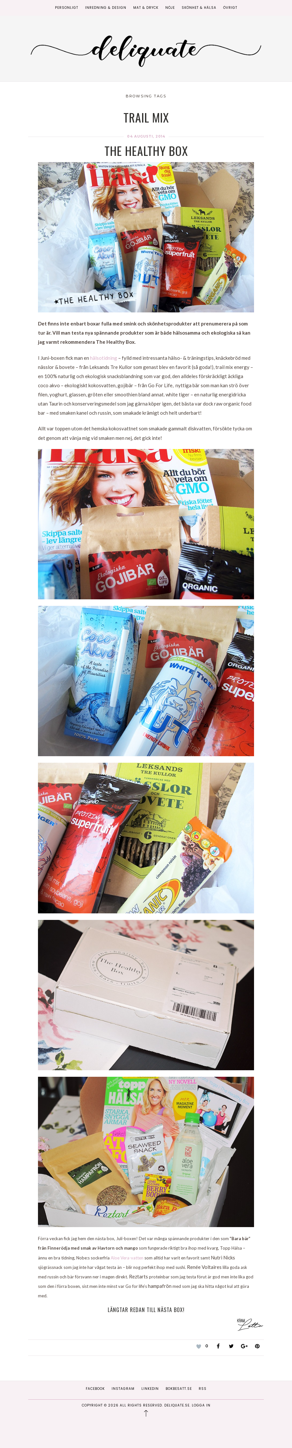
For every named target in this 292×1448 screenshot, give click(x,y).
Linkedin (150, 1388)
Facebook (95, 1388)
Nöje (170, 7)
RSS (203, 1388)
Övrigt (230, 7)
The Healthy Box (146, 150)
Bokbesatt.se (179, 1388)
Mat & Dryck (145, 7)
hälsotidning (103, 358)
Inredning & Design (105, 7)
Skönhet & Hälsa (199, 7)
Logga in (201, 1405)
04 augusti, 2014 (146, 136)
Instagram (123, 1388)
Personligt (66, 7)
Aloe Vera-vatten (127, 1257)
